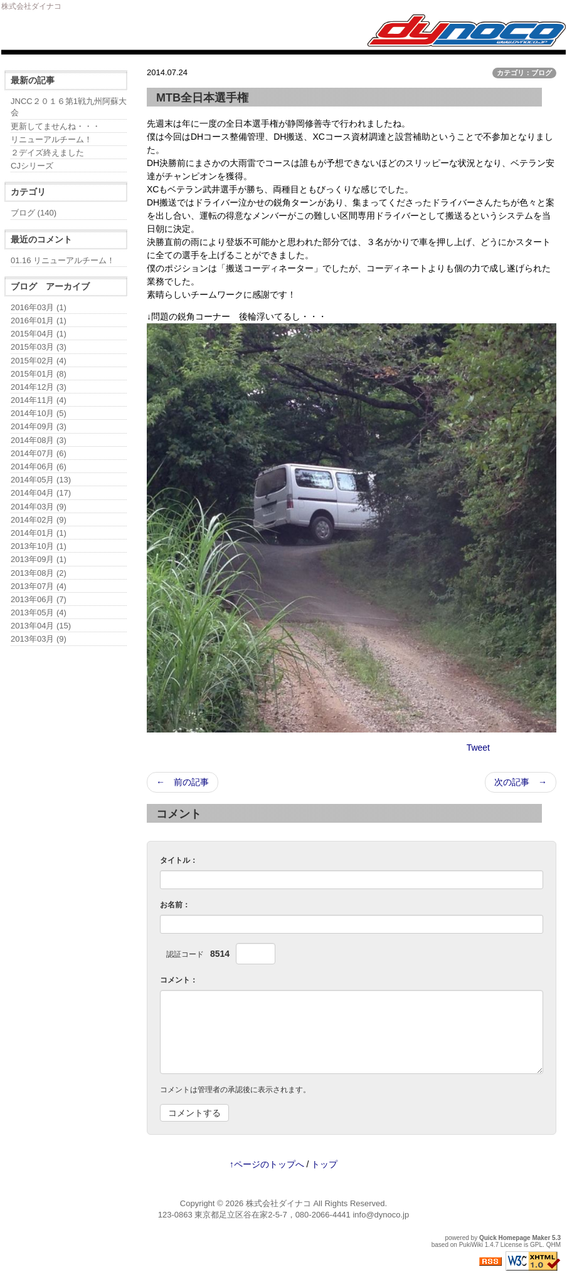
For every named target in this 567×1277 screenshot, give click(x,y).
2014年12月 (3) (38, 387)
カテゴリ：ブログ (524, 72)
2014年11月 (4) (38, 400)
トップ (324, 1164)
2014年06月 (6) (38, 466)
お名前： (175, 904)
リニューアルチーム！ (51, 139)
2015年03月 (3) (38, 347)
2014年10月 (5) (38, 413)
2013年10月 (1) (38, 546)
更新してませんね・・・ (55, 126)
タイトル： (179, 860)
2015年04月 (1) (38, 333)
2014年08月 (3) (38, 440)
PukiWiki (471, 1244)
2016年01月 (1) (38, 320)
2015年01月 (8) (38, 373)
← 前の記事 (182, 782)
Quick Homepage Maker (514, 1237)
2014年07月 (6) (38, 453)
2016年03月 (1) (38, 307)
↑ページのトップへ (267, 1164)
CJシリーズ (32, 165)
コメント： (179, 980)
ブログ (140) (33, 212)
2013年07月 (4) (38, 586)
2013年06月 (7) (38, 599)
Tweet (478, 748)
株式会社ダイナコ (278, 1203)
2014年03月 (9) (38, 506)
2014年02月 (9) (38, 519)
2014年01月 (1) (38, 533)
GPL (536, 1244)
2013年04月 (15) (41, 625)
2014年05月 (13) (41, 479)
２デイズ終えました (47, 152)
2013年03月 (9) (38, 639)
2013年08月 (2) (38, 573)
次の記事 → (520, 782)
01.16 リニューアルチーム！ (63, 260)
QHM (553, 1244)
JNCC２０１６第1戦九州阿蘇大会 (69, 106)
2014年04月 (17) (41, 493)
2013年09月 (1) (38, 559)
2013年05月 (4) (38, 612)
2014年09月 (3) (38, 426)
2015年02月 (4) (38, 360)
